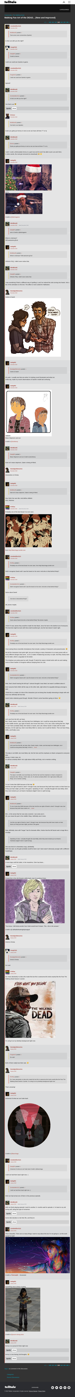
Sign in (7, 1368)
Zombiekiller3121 (15, 26)
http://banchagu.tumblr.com (17, 550)
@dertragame (15, 217)
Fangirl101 (13, 47)
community (35, 1387)
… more (34, 747)
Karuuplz (14, 1275)
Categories (64, 9)
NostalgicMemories (16, 291)
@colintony (14, 441)
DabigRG (12, 53)
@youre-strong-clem (17, 1334)
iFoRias (12, 506)
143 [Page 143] (58, 22)
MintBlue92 (13, 32)
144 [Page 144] (61, 22)
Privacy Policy (41, 1391)
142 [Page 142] (56, 22)
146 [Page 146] (67, 22)
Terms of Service (33, 1391)
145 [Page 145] (64, 22)
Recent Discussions (13, 1377)
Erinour (12, 115)
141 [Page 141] (53, 22)
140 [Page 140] (50, 22)
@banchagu (15, 1153)
